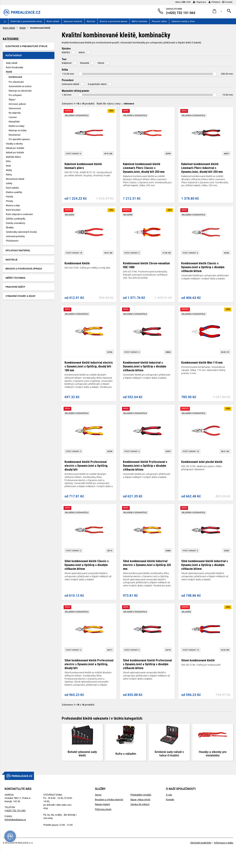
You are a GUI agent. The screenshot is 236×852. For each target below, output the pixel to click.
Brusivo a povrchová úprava (113, 21)
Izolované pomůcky (15, 236)
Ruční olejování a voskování (19, 214)
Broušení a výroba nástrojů (109, 799)
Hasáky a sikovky (14, 143)
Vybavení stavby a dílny (183, 21)
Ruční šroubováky (14, 67)
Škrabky (10, 227)
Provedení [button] (68, 80)
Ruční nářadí (53, 21)
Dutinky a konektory (15, 223)
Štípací (12, 99)
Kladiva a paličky (14, 192)
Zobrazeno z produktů (78, 103)
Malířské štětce (13, 157)
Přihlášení (214, 2)
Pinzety (9, 201)
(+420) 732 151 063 (15, 810)
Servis (98, 794)
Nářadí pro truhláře (15, 148)
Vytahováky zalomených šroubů (21, 232)
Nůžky (9, 170)
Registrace (199, 2)
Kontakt (227, 2)
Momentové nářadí (15, 179)
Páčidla (9, 196)
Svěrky (9, 183)
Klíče (8, 161)
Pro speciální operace (19, 139)
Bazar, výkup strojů (140, 799)
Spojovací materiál (73, 21)
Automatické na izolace (20, 86)
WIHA (82, 52)
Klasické (84, 63)
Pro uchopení (15, 95)
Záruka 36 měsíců (139, 804)
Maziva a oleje (13, 205)
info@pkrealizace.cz (15, 819)
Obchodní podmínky (200, 842)
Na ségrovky (15, 113)
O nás (169, 794)
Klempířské (14, 121)
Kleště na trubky (16, 126)
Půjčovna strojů (103, 809)
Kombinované (15, 77)
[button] (217, 11)
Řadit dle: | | (115, 103)
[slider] (80, 74)
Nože (8, 166)
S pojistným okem (97, 84)
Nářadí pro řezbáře (15, 152)
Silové (101, 63)
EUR (188, 2)
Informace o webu (223, 842)
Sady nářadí (11, 63)
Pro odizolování (16, 82)
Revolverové (14, 135)
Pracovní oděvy (159, 21)
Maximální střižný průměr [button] (75, 90)
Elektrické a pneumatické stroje (26, 21)
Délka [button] (65, 69)
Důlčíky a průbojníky (15, 218)
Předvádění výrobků (140, 794)
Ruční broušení (13, 210)
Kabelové (66, 63)
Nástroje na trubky (17, 130)
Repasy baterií (102, 804)
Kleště (22, 28)
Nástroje (91, 21)
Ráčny (9, 174)
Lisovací (13, 117)
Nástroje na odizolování (20, 91)
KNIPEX (66, 52)
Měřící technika (139, 21)
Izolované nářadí (70, 84)
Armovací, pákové (17, 104)
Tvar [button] (64, 59)
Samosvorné (15, 108)
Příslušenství (12, 241)
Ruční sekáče (12, 188)
